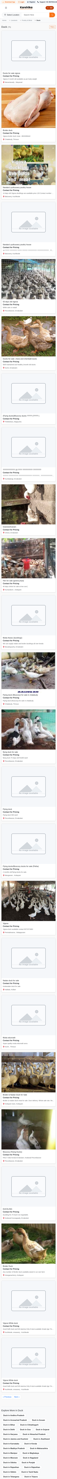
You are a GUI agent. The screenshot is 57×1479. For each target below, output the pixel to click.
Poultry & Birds (27, 20)
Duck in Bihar (9, 1425)
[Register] (31, 2)
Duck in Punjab (28, 1463)
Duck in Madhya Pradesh (14, 1448)
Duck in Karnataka (11, 1444)
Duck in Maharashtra (39, 1448)
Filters (52, 27)
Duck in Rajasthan (11, 1467)
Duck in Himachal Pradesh (34, 1434)
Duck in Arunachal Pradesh (15, 1420)
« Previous (7, 1397)
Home (4, 20)
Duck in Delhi (9, 1430)
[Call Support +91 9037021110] (47, 2)
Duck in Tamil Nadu (29, 1472)
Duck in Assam (38, 1420)
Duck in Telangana (11, 1477)
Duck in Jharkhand (41, 1439)
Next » (16, 1397)
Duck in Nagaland (30, 1458)
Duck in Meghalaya (31, 1453)
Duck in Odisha (9, 1463)
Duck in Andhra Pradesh (13, 1415)
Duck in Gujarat (42, 1430)
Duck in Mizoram (10, 1458)
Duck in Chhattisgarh (29, 1425)
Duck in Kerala (30, 1444)
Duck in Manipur (10, 1453)
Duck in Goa (25, 1430)
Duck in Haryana (10, 1434)
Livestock (14, 20)
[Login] (21, 2)
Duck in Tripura (31, 1477)
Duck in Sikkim (9, 1472)
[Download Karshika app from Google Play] (8, 2)
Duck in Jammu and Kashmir (15, 1439)
